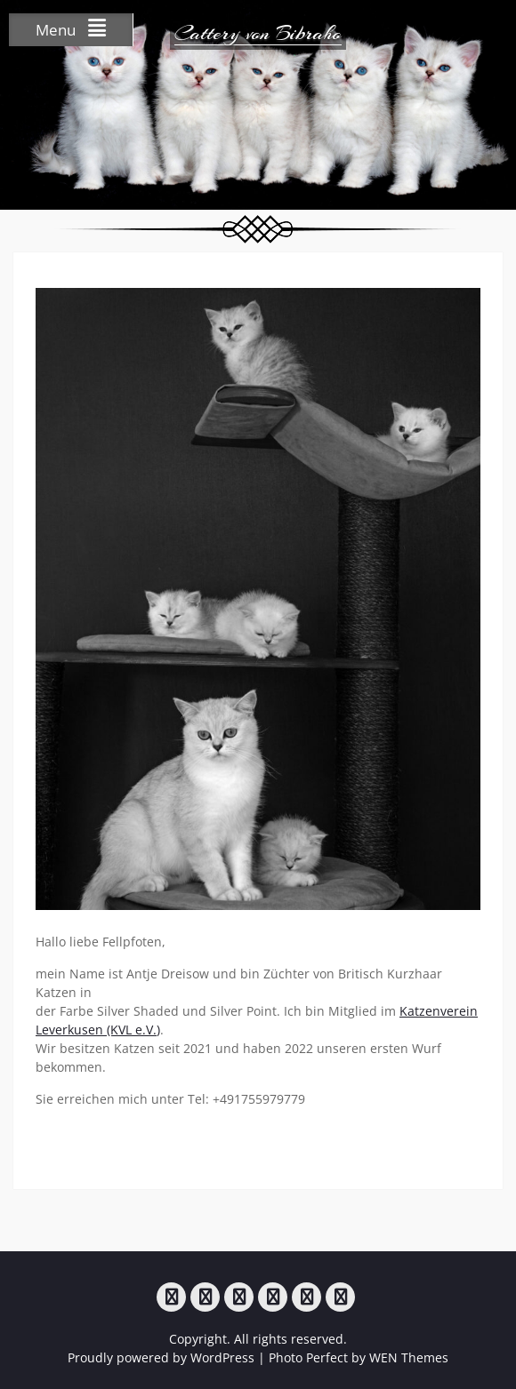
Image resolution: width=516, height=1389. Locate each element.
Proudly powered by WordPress (161, 1357)
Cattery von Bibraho (258, 33)
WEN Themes (408, 1357)
